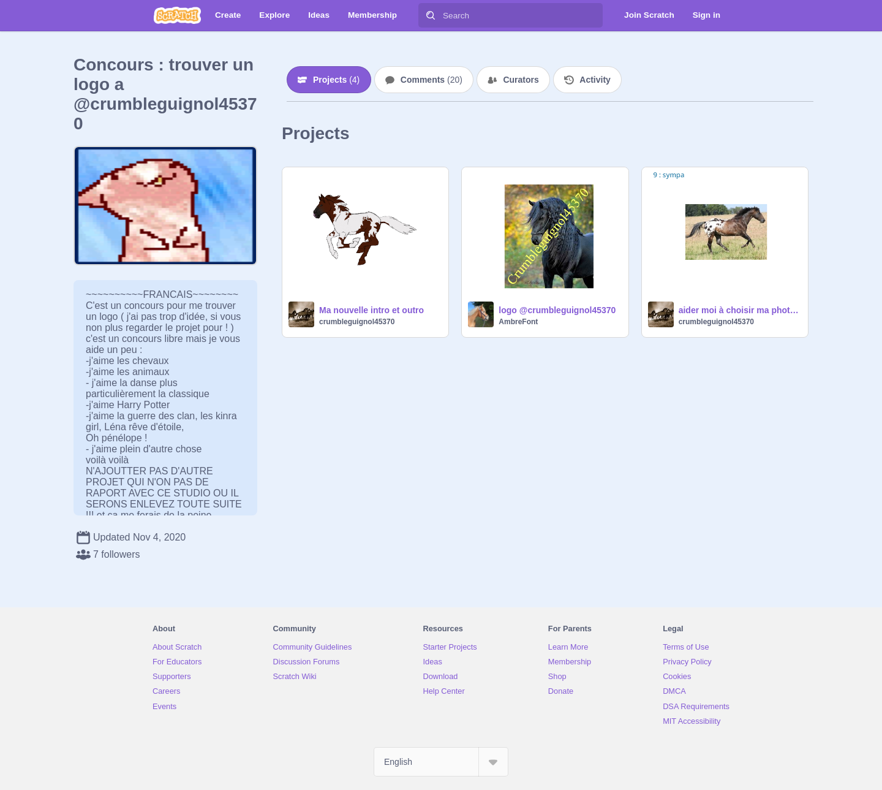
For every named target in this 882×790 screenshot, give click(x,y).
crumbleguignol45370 (356, 321)
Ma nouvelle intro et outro (371, 310)
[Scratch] (177, 15)
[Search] (430, 15)
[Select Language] (441, 762)
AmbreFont (518, 321)
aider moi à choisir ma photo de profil (740, 310)
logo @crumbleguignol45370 (557, 310)
